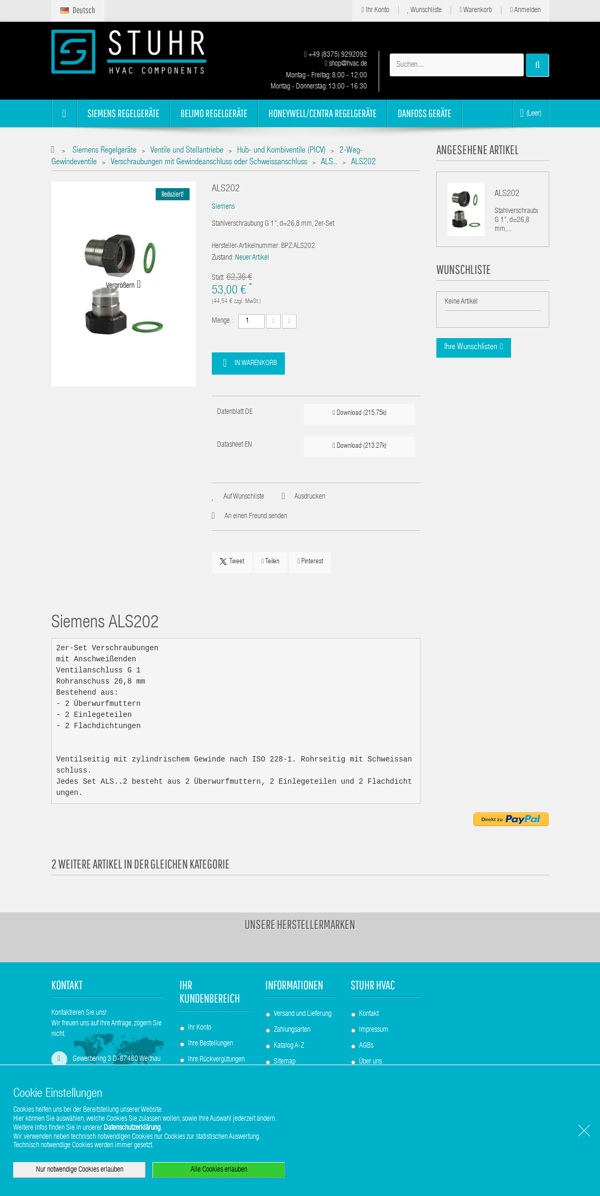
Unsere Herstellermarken (300, 924)
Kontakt (369, 1014)
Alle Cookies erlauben (219, 1170)
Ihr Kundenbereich (210, 991)
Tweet (232, 561)
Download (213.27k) (360, 446)
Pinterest (310, 561)
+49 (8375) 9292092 (335, 55)
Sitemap (284, 1062)
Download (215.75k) (360, 413)
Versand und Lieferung (303, 1014)
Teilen (271, 561)
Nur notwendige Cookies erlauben (79, 1170)
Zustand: (223, 258)
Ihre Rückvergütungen (216, 1060)
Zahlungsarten (292, 1030)
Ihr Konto (375, 10)
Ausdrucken (309, 497)
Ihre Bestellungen (210, 1044)
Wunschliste (424, 10)
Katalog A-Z (289, 1046)
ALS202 (507, 194)
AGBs (366, 1046)
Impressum (373, 1030)
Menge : (222, 321)
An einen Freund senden (256, 516)
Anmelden (525, 10)
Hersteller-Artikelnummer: (246, 246)
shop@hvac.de (346, 64)
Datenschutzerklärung (132, 1128)
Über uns (370, 1062)
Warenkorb (476, 10)
